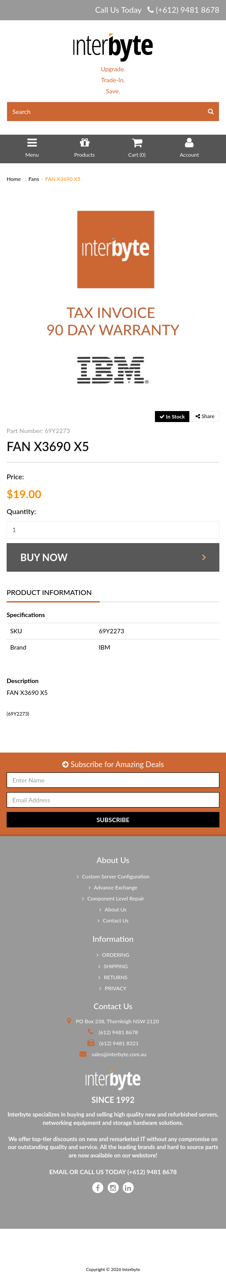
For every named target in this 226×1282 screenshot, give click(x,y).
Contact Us (113, 920)
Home (14, 179)
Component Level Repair (113, 898)
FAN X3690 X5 (62, 179)
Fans (34, 179)
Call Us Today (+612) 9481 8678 (157, 10)
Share (205, 416)
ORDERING (113, 954)
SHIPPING (113, 966)
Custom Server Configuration (113, 876)
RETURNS (113, 977)
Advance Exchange (113, 887)
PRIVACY (112, 988)
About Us (112, 909)
